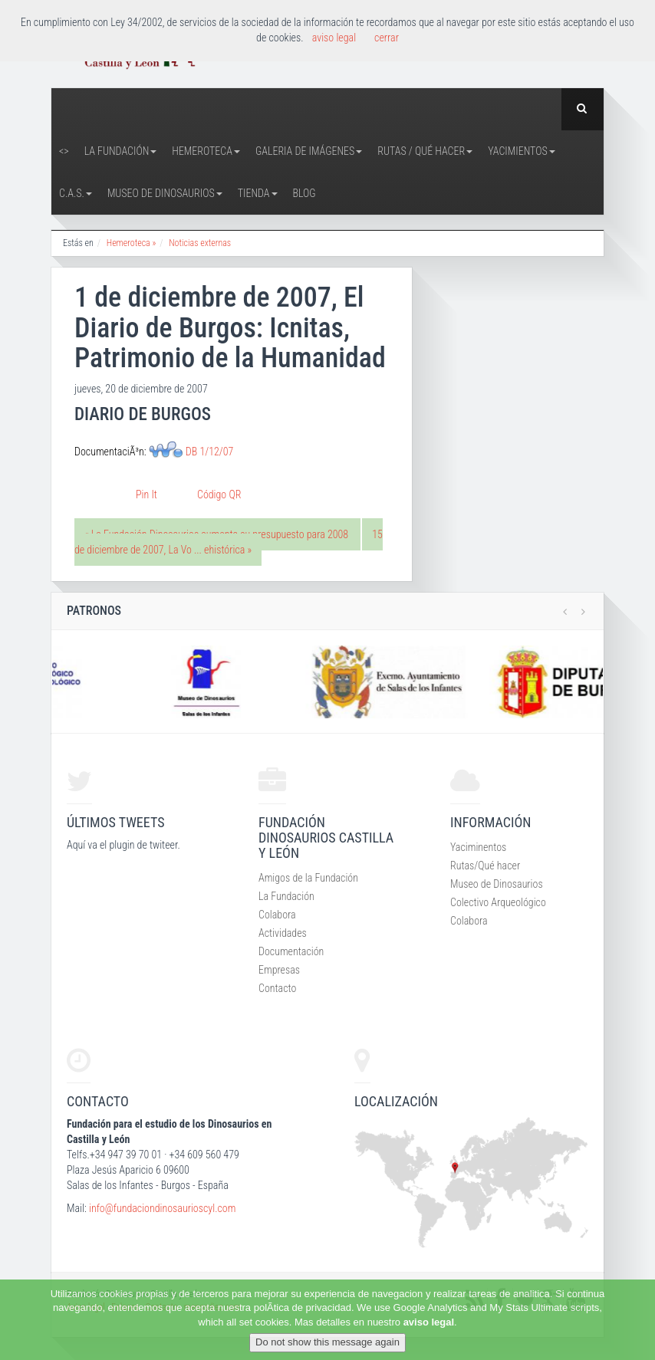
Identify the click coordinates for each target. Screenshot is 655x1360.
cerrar (386, 37)
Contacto (277, 988)
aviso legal (428, 1322)
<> (64, 151)
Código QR (219, 494)
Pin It (146, 494)
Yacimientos (521, 151)
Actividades (282, 933)
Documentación (291, 951)
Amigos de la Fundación (308, 878)
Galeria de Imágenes (308, 151)
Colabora (277, 914)
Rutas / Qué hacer (424, 151)
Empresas (279, 970)
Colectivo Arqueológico (498, 902)
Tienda (258, 193)
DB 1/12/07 (210, 451)
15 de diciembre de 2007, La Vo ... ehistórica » (228, 542)
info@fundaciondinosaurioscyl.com (162, 1208)
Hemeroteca (206, 151)
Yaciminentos (478, 847)
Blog (304, 193)
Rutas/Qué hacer (485, 865)
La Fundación (120, 151)
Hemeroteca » (131, 243)
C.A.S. (75, 193)
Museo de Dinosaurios (164, 193)
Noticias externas (200, 243)
